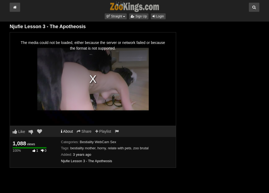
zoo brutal (140, 148)
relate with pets (119, 148)
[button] (116, 16)
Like (19, 131)
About (67, 131)
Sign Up (139, 16)
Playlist (103, 131)
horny (101, 148)
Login (158, 16)
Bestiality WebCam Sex (98, 142)
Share (84, 131)
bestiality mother (83, 148)
